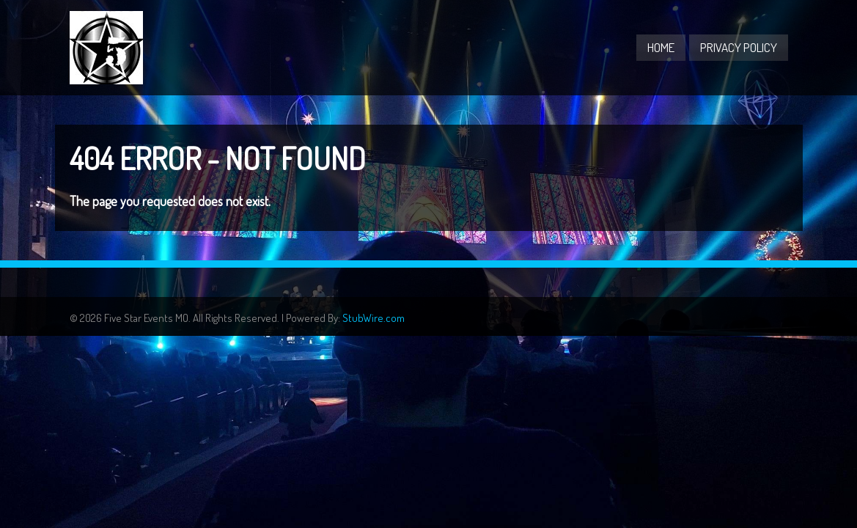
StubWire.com (373, 318)
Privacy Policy (738, 47)
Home (660, 47)
